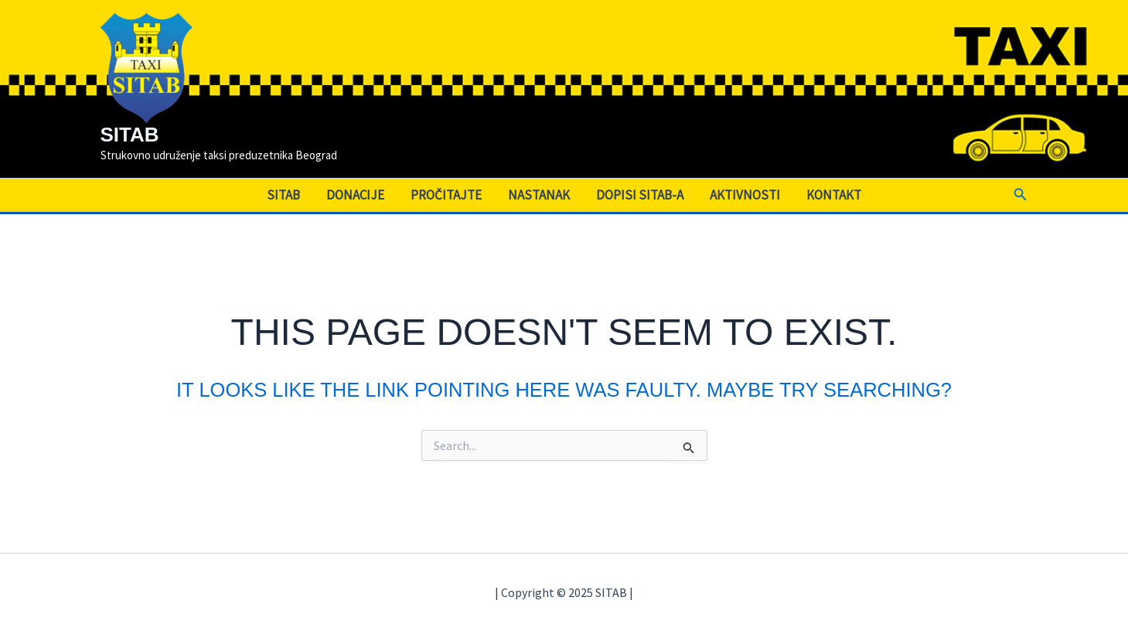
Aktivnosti (745, 194)
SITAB (130, 134)
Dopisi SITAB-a (639, 194)
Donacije (355, 194)
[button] (1020, 195)
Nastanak (539, 194)
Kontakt (833, 194)
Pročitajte (446, 194)
